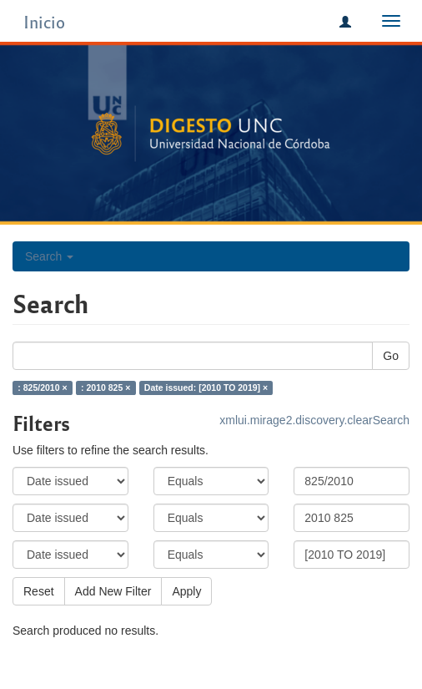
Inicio (44, 21)
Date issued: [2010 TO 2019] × (206, 387)
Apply (186, 591)
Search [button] (49, 256)
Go (391, 355)
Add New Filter (113, 591)
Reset (38, 591)
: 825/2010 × (42, 387)
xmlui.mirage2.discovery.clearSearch (314, 420)
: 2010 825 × (105, 387)
